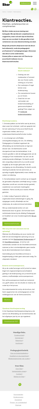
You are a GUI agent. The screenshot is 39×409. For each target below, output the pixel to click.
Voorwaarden (18, 394)
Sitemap (18, 405)
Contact (9, 11)
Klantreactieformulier (11, 223)
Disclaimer (18, 400)
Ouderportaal (25, 3)
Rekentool (19, 340)
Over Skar (19, 369)
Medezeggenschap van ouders (19, 358)
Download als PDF (11, 321)
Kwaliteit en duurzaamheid (19, 356)
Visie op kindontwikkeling (19, 353)
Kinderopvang (18, 397)
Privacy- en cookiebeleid (18, 402)
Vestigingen (19, 338)
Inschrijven (19, 343)
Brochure (7, 300)
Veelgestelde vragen (19, 371)
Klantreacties (17, 11)
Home (4, 11)
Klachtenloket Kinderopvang (23, 239)
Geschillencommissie (12, 242)
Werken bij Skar (19, 376)
